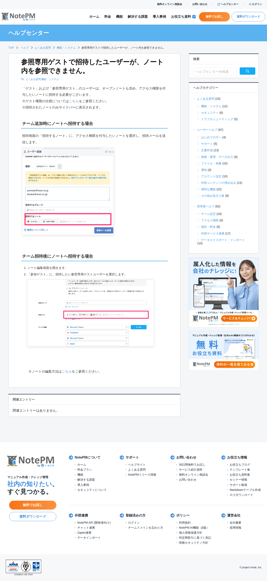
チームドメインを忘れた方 (145, 527)
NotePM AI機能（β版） (194, 527)
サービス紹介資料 (190, 469)
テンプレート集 (240, 469)
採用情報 (235, 527)
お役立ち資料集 (240, 474)
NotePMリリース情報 (142, 474)
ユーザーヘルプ (207, 129)
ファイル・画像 (211, 163)
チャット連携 (86, 527)
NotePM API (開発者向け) (94, 522)
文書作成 (207, 150)
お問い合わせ (199, 4)
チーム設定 (208, 214)
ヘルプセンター (228, 4)
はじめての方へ (211, 137)
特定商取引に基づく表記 (195, 537)
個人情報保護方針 (190, 532)
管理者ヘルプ (205, 206)
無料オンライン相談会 (169, 4)
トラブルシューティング (217, 119)
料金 (107, 16)
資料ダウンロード (248, 16)
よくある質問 (33, 79)
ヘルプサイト (137, 464)
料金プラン (84, 469)
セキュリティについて (92, 490)
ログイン (255, 4)
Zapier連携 (84, 532)
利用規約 (185, 522)
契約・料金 (208, 226)
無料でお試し (214, 16)
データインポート (89, 537)
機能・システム (50, 79)
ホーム (94, 16)
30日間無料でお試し (192, 464)
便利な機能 (208, 189)
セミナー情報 (238, 479)
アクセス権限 (210, 220)
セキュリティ (210, 112)
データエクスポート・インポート (223, 240)
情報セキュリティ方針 (193, 542)
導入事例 (159, 16)
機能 (119, 16)
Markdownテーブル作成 (245, 490)
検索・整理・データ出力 (217, 157)
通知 (204, 169)
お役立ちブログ (240, 464)
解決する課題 (86, 479)
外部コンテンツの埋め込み (218, 182)
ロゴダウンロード (241, 495)
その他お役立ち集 (212, 195)
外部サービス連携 (212, 233)
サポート (207, 143)
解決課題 (138, 17)
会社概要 (235, 522)
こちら (74, 101)
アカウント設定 (211, 176)
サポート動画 (238, 484)
